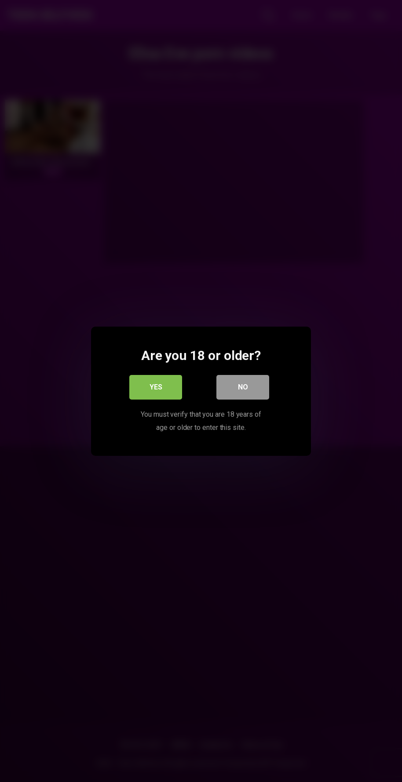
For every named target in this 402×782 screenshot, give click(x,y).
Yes (156, 386)
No (243, 386)
